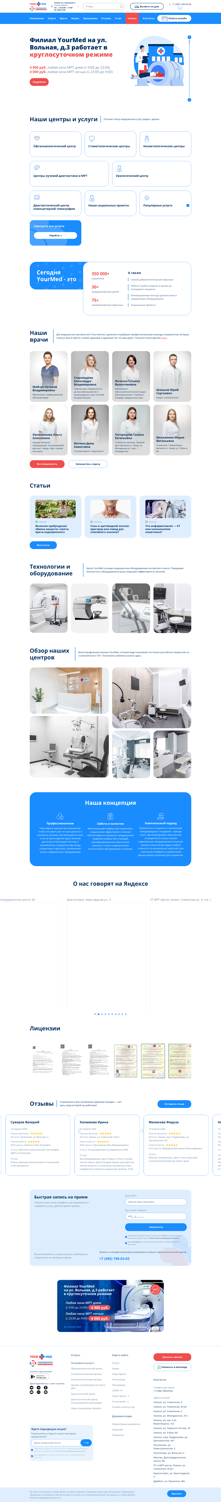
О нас (118, 18)
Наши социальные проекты (108, 205)
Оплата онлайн (174, 18)
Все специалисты (47, 464)
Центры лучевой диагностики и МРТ (60, 176)
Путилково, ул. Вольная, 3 (168, 1452)
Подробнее (39, 81)
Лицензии (117, 1429)
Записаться (156, 1227)
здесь (164, 337)
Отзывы (106, 18)
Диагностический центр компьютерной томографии (54, 207)
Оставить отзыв (174, 1104)
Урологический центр (132, 176)
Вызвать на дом (147, 6)
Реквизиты (118, 1435)
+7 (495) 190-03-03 (181, 4)
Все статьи (43, 545)
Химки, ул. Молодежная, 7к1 (170, 1415)
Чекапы (132, 18)
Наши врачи (119, 1374)
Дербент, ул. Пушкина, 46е (169, 1481)
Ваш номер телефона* (136, 1210)
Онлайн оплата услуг (123, 1407)
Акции (75, 18)
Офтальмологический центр (54, 146)
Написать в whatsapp (172, 1367)
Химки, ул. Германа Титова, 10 (171, 1428)
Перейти (55, 235)
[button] (189, 100)
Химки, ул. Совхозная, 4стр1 (170, 1406)
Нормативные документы (126, 1424)
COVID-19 (117, 1390)
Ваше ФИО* (131, 1195)
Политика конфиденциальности (45, 1497)
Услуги (52, 18)
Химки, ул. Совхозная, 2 (167, 1411)
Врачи (63, 18)
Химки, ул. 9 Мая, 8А (165, 1432)
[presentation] (188, 1061)
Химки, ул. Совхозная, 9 (167, 1402)
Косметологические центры (164, 146)
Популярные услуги (157, 205)
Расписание (37, 18)
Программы (90, 18)
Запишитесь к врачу (88, 464)
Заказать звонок (172, 1357)
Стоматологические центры (109, 146)
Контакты (149, 18)
